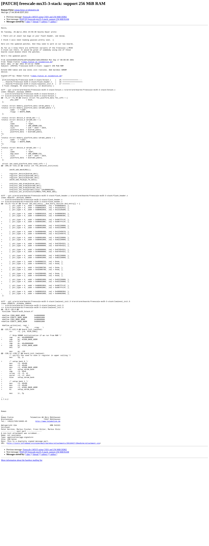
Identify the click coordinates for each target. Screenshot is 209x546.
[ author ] (53, 21)
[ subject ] (44, 21)
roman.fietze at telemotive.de (26, 10)
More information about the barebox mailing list (21, 544)
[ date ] (28, 21)
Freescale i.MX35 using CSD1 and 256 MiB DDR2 (45, 17)
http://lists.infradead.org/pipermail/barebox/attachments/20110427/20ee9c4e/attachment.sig (53, 526)
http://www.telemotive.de (47, 500)
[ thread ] (36, 21)
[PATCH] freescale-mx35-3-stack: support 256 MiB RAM (44, 19)
